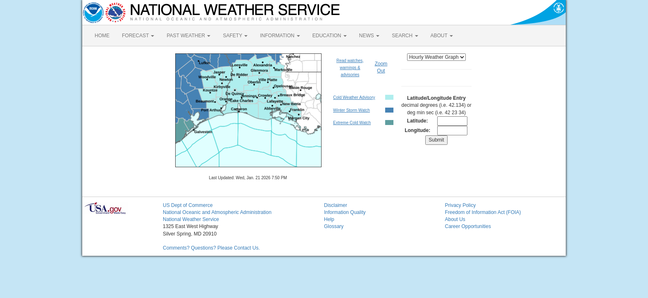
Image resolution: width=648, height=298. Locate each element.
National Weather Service (191, 219)
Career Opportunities (468, 226)
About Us (455, 219)
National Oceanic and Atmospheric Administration (217, 212)
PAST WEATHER (188, 35)
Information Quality (345, 212)
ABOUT (442, 35)
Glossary (333, 226)
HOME (102, 35)
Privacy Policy (460, 205)
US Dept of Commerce (188, 205)
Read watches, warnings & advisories (350, 67)
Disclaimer (335, 205)
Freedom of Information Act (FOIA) (483, 212)
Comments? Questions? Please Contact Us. (211, 248)
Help (329, 219)
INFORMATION (280, 35)
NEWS (369, 35)
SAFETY (235, 35)
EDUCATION (329, 35)
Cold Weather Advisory (354, 97)
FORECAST (138, 35)
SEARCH (405, 35)
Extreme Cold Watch (352, 122)
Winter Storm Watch (351, 110)
